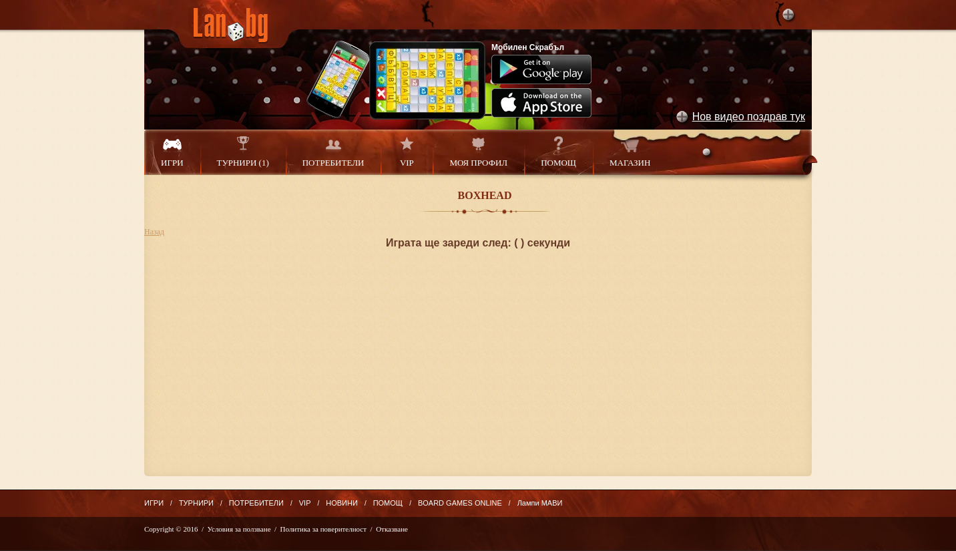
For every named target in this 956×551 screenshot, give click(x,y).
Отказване (392, 529)
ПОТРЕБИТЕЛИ (333, 152)
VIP (406, 152)
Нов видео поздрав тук (748, 116)
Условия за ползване (239, 529)
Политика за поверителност (323, 529)
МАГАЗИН (630, 152)
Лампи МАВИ (540, 503)
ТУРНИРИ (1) (243, 152)
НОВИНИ (342, 503)
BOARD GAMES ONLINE (460, 503)
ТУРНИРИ (196, 503)
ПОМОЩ (558, 152)
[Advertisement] (478, 382)
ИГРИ (172, 152)
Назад (154, 231)
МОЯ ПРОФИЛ (478, 152)
